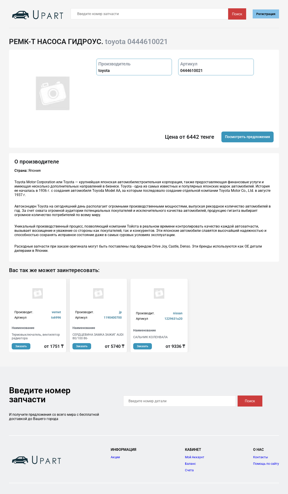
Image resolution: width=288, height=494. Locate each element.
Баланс (190, 463)
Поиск (237, 14)
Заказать (21, 346)
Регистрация (265, 14)
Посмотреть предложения (247, 137)
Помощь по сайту (266, 463)
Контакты (260, 457)
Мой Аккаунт (194, 457)
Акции (115, 457)
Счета (189, 470)
